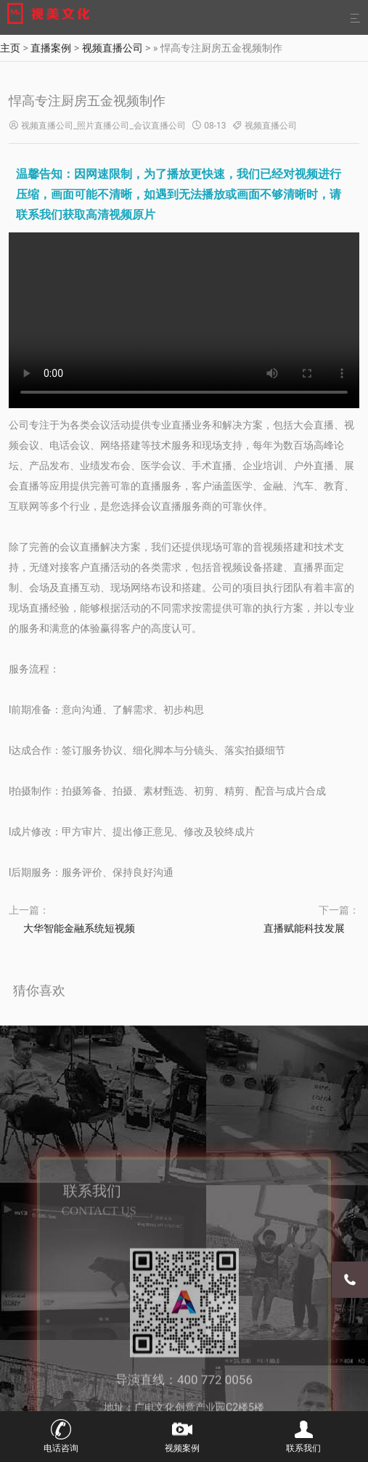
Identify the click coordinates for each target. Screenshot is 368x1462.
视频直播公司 (112, 48)
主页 (10, 48)
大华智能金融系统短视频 (79, 928)
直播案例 (50, 48)
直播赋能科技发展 (304, 928)
